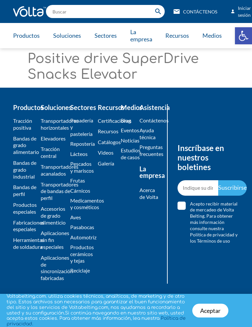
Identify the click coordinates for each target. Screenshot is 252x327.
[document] (126, 163)
